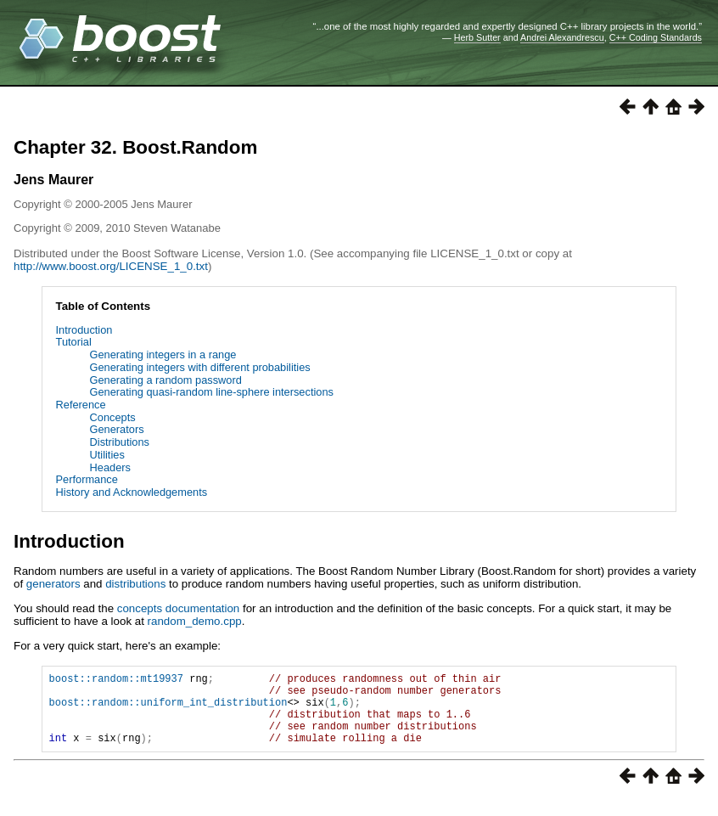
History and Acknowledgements (132, 492)
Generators (117, 429)
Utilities (107, 454)
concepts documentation (178, 608)
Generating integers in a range (163, 354)
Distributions (119, 442)
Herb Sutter (477, 37)
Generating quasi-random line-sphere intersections (212, 391)
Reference (81, 404)
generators (53, 583)
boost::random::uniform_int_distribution (168, 709)
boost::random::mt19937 (116, 680)
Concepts (113, 417)
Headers (110, 467)
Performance (87, 479)
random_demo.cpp (195, 621)
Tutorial (74, 341)
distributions (135, 583)
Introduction (84, 330)
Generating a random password (166, 380)
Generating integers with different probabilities (200, 367)
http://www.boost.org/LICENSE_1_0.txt (111, 266)
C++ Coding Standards (655, 37)
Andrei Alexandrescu (562, 37)
